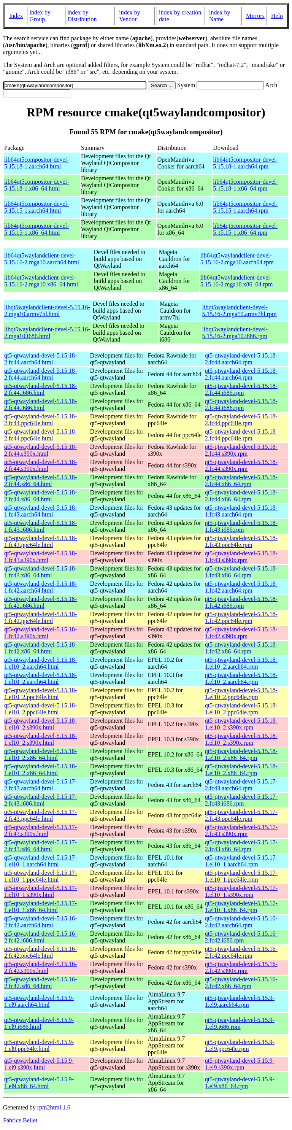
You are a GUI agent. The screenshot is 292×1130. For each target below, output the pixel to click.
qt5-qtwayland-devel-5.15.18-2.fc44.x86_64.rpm (241, 480)
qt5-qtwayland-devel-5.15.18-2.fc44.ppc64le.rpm (241, 419)
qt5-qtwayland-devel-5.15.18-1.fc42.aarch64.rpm (241, 587)
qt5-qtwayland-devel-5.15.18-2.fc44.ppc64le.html (40, 419)
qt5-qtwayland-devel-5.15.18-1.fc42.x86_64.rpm (241, 648)
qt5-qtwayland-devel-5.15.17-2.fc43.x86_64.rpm (241, 845)
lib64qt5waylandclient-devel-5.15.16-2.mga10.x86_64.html (41, 281)
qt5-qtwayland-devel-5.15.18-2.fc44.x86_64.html (40, 480)
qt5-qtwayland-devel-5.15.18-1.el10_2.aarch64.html (40, 663)
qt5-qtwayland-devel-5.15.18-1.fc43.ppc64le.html (40, 541)
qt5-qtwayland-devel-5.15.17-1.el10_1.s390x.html (40, 891)
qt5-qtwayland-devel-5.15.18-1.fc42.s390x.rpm (241, 632)
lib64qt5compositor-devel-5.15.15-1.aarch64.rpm (245, 207)
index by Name (219, 15)
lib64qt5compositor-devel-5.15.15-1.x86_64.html (36, 229)
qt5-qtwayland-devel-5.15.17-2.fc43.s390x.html (40, 830)
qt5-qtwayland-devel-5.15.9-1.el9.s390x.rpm (240, 1064)
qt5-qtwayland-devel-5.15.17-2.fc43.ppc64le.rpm (241, 815)
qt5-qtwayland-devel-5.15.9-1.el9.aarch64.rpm (240, 1001)
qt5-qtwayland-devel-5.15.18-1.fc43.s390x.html (40, 556)
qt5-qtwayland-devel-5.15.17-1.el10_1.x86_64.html (40, 906)
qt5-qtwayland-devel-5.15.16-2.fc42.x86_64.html (40, 982)
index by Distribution (82, 15)
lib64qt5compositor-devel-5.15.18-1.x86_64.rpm (245, 185)
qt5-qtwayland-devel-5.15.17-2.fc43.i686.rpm (241, 800)
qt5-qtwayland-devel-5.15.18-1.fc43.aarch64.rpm (241, 511)
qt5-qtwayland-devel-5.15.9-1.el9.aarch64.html (39, 1001)
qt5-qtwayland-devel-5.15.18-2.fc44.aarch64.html (40, 359)
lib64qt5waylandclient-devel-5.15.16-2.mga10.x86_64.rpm (236, 281)
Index (16, 16)
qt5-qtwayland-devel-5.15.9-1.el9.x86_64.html (39, 1082)
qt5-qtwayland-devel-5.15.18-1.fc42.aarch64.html (40, 587)
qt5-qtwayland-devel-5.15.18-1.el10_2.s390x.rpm (241, 724)
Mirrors (255, 16)
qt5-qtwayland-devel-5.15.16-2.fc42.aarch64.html (40, 921)
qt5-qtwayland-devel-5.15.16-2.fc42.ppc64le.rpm (241, 952)
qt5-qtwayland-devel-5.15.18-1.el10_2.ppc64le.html (40, 693)
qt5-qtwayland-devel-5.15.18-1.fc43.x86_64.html (40, 572)
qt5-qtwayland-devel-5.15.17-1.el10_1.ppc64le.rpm (241, 876)
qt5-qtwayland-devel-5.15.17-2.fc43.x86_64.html (40, 845)
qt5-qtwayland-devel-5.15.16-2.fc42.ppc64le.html (40, 952)
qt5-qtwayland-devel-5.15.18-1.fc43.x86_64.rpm (241, 572)
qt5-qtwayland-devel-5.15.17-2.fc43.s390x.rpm (241, 830)
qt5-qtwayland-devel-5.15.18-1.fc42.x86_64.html (40, 648)
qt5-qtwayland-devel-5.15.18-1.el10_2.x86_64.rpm (241, 754)
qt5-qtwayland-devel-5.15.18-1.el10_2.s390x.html (40, 724)
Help (277, 16)
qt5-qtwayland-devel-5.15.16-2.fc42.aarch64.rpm (241, 921)
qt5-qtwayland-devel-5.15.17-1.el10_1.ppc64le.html (40, 876)
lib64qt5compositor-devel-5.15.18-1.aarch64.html (36, 163)
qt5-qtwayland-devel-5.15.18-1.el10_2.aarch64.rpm (241, 663)
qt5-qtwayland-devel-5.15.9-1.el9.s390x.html (39, 1064)
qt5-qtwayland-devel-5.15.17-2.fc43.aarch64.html (40, 784)
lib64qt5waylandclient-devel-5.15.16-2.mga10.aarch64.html (41, 258)
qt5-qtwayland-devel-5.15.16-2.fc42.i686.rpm (241, 937)
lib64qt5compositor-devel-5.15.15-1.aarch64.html (36, 207)
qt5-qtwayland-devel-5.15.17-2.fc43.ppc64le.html (40, 815)
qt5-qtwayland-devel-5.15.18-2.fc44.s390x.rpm (241, 450)
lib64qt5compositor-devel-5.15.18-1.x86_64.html (36, 185)
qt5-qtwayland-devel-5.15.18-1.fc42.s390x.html (40, 632)
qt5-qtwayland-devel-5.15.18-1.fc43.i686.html (40, 526)
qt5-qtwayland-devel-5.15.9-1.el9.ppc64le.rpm (240, 1045)
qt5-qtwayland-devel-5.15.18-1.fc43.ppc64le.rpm (241, 541)
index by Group (40, 15)
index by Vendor (129, 15)
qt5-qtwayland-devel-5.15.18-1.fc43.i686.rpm (241, 526)
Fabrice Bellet (20, 1120)
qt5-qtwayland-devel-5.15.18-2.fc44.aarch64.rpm (241, 359)
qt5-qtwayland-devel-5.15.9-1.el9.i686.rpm (240, 1023)
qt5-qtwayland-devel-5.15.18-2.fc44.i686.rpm (241, 389)
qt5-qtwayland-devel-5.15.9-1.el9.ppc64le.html (39, 1045)
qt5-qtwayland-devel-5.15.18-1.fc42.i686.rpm (241, 602)
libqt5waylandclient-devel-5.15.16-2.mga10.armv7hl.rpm (239, 310)
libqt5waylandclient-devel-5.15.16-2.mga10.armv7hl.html (47, 310)
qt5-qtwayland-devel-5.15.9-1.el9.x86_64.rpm (240, 1082)
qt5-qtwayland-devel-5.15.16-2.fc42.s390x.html (40, 967)
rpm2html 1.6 (53, 1107)
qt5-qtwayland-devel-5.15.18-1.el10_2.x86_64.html (40, 754)
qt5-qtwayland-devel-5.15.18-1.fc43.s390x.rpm (241, 556)
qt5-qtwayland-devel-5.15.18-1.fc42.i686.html (40, 602)
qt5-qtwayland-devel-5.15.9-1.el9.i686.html (39, 1023)
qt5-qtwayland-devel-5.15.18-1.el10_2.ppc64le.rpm (241, 693)
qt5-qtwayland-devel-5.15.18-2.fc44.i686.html (40, 389)
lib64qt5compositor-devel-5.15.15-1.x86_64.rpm (245, 229)
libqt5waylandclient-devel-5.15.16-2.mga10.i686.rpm (235, 332)
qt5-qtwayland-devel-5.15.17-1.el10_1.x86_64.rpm (241, 906)
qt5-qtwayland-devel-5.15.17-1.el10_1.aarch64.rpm (241, 861)
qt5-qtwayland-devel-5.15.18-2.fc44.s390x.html (40, 450)
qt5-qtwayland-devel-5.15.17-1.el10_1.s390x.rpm (241, 891)
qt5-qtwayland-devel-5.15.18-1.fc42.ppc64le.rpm (241, 617)
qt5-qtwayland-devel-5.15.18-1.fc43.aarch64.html (40, 511)
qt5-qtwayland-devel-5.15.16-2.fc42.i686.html (40, 937)
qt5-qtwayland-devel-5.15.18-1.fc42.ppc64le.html (40, 617)
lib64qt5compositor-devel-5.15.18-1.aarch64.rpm (245, 163)
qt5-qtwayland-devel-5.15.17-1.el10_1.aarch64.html (40, 861)
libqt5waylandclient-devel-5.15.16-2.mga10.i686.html (47, 332)
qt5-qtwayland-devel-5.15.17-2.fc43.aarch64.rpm (241, 784)
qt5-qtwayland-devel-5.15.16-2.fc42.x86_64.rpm (241, 982)
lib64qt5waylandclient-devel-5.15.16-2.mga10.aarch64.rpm (237, 258)
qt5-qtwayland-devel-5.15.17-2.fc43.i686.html (40, 800)
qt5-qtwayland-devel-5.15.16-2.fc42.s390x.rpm (241, 967)
